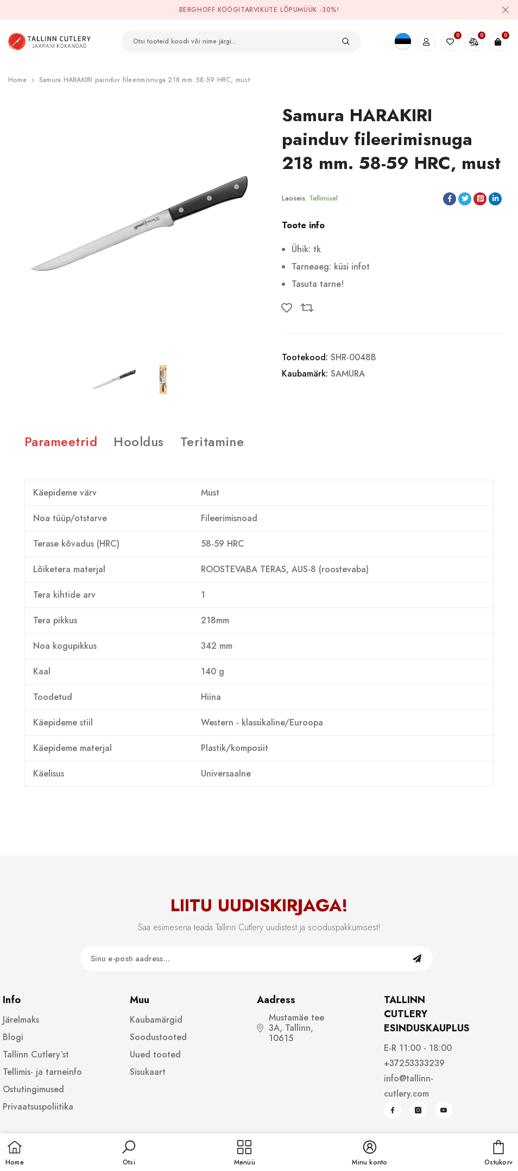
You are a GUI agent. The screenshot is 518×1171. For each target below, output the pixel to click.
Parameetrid (60, 441)
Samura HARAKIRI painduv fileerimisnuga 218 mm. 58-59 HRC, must (144, 80)
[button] (129, 1153)
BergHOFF (197, 10)
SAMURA (348, 373)
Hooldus (138, 441)
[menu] (244, 1153)
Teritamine (212, 441)
